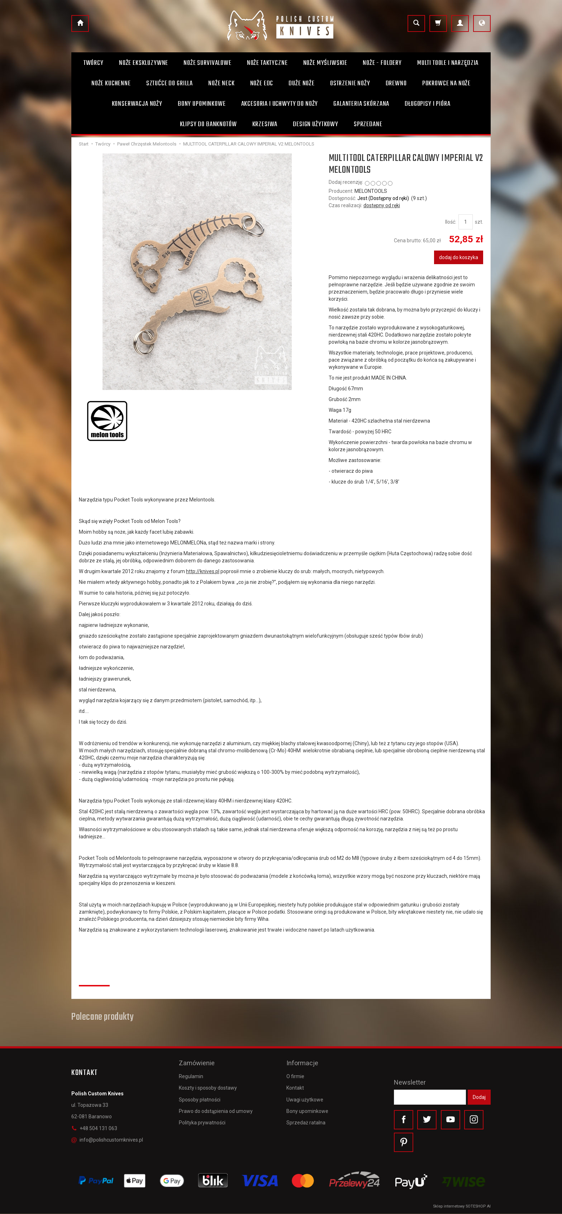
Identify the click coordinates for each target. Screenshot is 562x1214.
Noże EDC (261, 83)
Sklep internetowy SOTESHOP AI (462, 1206)
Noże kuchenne (111, 83)
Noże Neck (221, 83)
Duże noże (302, 83)
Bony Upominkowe (202, 104)
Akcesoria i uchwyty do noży (279, 104)
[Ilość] (465, 221)
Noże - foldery (382, 63)
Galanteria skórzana (361, 104)
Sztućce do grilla (169, 83)
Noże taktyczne (267, 63)
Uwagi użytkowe (304, 1098)
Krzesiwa (265, 124)
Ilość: (450, 222)
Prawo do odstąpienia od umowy (216, 1110)
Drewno (396, 83)
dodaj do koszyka (458, 257)
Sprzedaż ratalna (305, 1121)
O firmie (295, 1076)
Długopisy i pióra (427, 104)
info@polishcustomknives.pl (107, 1140)
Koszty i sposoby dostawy (208, 1087)
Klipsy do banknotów (208, 124)
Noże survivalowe (207, 63)
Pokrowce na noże (446, 83)
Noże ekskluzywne (143, 63)
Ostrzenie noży (350, 83)
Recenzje (94, 977)
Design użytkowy (315, 124)
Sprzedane (368, 124)
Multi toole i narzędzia (447, 63)
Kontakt (295, 1087)
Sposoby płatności (199, 1098)
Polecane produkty (102, 1017)
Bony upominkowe (307, 1110)
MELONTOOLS (370, 191)
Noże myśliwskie (325, 63)
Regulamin (191, 1076)
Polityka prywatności (202, 1121)
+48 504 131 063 (94, 1128)
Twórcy (94, 63)
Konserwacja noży (137, 104)
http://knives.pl (202, 571)
